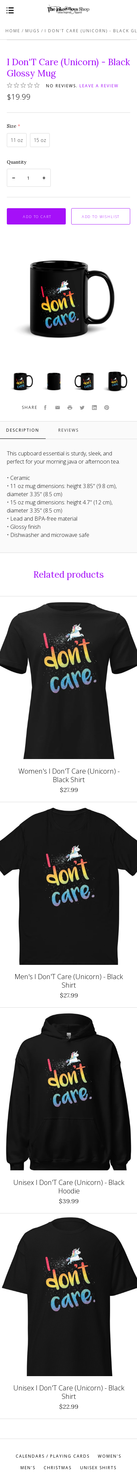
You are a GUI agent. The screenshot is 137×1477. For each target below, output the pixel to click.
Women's (109, 1456)
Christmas (58, 1468)
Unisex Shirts (98, 1468)
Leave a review (99, 86)
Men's (27, 1468)
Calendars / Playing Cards (53, 1456)
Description (22, 430)
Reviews (68, 430)
